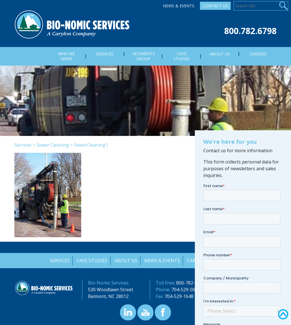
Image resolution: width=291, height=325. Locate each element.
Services (23, 145)
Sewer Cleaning (52, 145)
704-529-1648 (179, 296)
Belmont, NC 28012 (108, 296)
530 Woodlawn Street (110, 289)
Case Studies (91, 260)
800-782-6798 (190, 283)
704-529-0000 (185, 289)
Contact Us (215, 5)
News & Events (178, 5)
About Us (125, 260)
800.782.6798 (250, 31)
